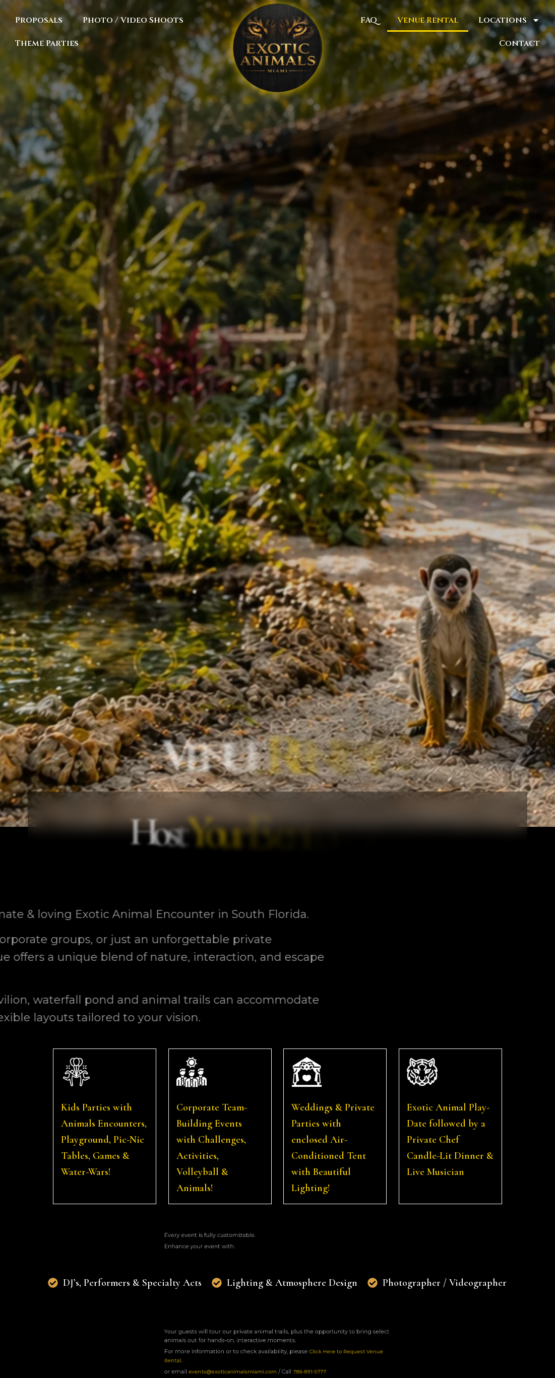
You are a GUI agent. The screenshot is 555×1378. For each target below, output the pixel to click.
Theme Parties (47, 43)
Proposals (39, 20)
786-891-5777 (298, 1365)
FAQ (368, 20)
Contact (519, 43)
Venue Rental (427, 20)
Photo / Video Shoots (133, 20)
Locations (509, 20)
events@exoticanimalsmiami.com (249, 1365)
